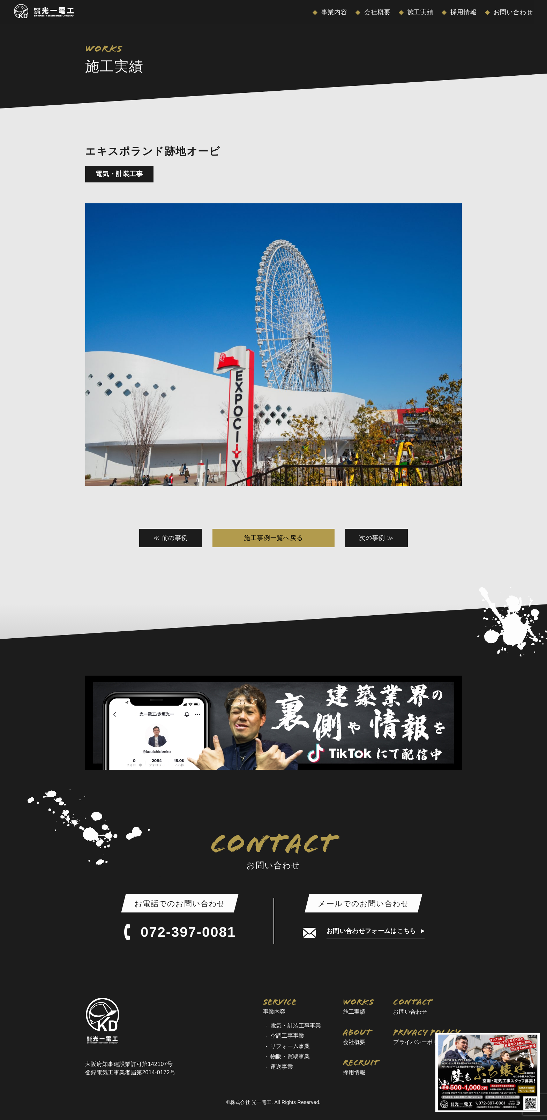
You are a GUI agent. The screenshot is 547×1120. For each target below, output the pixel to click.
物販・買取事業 (290, 1056)
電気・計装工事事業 (295, 1026)
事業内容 (333, 12)
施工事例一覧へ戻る (273, 537)
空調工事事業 (287, 1036)
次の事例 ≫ (376, 537)
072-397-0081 (180, 932)
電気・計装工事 (119, 174)
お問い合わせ (512, 12)
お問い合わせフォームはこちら (372, 930)
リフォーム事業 (290, 1046)
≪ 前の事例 (170, 537)
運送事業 (281, 1067)
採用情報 (462, 12)
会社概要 (376, 12)
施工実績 (419, 12)
